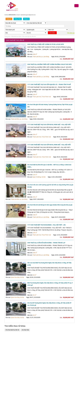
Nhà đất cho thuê (16, 36)
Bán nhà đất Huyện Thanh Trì (14, 392)
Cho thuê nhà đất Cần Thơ (63, 354)
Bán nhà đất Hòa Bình (46, 366)
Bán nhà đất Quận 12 (29, 369)
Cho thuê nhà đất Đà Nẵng (63, 351)
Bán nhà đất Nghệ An (46, 382)
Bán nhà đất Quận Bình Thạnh (31, 374)
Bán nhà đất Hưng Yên (46, 359)
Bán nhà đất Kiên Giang (46, 387)
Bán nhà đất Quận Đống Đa (13, 351)
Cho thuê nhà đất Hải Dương (64, 366)
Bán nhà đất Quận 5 (28, 354)
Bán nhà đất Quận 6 (28, 356)
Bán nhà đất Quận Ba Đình (13, 341)
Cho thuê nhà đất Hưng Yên (63, 384)
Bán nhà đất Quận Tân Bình (30, 382)
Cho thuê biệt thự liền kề (12, 330)
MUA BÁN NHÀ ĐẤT (46, 338)
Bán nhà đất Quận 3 (28, 348)
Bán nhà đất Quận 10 (29, 364)
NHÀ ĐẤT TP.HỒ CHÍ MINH (30, 338)
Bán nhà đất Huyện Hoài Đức (14, 384)
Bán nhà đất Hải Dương (46, 361)
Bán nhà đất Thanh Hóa (46, 369)
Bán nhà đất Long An (46, 390)
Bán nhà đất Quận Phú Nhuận (31, 379)
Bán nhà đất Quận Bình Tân (30, 372)
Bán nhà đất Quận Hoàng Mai (14, 364)
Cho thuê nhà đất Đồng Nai (63, 379)
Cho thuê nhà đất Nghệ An (63, 382)
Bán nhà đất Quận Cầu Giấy (14, 348)
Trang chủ (7, 36)
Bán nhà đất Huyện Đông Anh (14, 379)
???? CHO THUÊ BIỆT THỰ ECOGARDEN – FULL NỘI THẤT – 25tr (46, 225)
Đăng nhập (18, 19)
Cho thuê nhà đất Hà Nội (63, 346)
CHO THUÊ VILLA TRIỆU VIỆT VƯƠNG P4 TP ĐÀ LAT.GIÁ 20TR (45, 44)
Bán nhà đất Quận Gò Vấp (30, 377)
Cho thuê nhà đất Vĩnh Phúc (64, 390)
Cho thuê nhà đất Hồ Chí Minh (64, 348)
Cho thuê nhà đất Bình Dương (64, 364)
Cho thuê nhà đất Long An (63, 387)
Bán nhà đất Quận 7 (28, 359)
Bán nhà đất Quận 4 (28, 351)
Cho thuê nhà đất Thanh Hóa (64, 369)
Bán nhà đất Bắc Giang (46, 364)
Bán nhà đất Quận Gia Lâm (13, 382)
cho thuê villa (25, 330)
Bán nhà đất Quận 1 (28, 346)
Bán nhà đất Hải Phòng (46, 351)
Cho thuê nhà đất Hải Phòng (64, 356)
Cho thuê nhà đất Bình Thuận (64, 377)
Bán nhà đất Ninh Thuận (47, 384)
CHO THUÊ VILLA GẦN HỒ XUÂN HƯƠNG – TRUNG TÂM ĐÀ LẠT (46, 242)
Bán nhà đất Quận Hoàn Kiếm (14, 361)
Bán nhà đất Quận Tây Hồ (13, 374)
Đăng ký (26, 19)
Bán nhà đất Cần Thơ (46, 348)
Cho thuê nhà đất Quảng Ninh (64, 359)
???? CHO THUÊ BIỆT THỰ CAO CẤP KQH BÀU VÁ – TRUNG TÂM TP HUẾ (49, 84)
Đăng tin (9, 19)
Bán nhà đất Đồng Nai (46, 379)
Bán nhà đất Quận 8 (28, 361)
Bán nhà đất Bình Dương (47, 377)
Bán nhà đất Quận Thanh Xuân (14, 377)
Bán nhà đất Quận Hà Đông (13, 354)
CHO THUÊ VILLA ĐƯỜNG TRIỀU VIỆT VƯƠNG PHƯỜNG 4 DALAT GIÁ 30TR (49, 64)
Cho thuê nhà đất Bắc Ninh (63, 361)
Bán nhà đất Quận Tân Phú (30, 384)
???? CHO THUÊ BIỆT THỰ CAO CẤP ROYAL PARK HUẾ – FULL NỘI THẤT (49, 124)
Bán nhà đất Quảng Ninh (47, 354)
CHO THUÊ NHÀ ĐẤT (62, 338)
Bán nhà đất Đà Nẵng (46, 346)
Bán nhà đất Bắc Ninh (46, 356)
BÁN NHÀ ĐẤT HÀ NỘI (12, 338)
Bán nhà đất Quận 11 (29, 366)
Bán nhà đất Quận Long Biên (14, 366)
